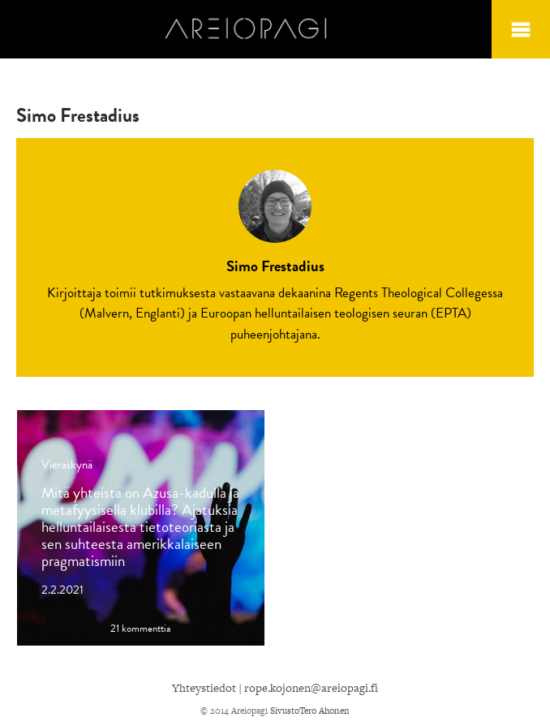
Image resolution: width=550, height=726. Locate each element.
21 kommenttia (140, 629)
